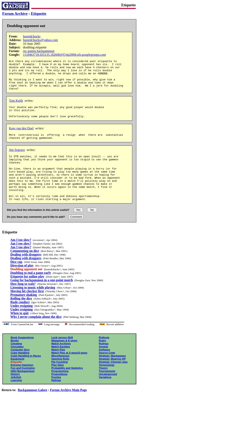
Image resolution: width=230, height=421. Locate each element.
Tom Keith (16, 106)
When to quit (19, 332)
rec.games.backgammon (38, 51)
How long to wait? (23, 302)
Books (15, 359)
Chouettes (17, 365)
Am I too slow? (20, 258)
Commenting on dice (24, 269)
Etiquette (38, 13)
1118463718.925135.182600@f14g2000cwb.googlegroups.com (64, 54)
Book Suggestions (22, 356)
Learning (16, 399)
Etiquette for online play (27, 295)
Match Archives (61, 362)
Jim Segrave (17, 159)
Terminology (106, 383)
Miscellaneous (60, 374)
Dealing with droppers (25, 273)
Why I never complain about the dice (36, 335)
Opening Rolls (60, 377)
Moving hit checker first (27, 310)
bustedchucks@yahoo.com (40, 40)
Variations (105, 396)
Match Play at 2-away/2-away (69, 371)
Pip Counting (59, 380)
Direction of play (22, 284)
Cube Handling (20, 371)
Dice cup (16, 280)
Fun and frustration (23, 386)
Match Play (58, 368)
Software (104, 368)
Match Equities (60, 365)
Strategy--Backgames (112, 374)
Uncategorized (108, 393)
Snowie (103, 365)
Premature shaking (23, 313)
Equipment (17, 377)
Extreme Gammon (22, 383)
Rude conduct (20, 321)
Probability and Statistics (67, 386)
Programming (60, 389)
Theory (103, 386)
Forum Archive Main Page (68, 409)
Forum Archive (15, 13)
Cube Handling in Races (26, 374)
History (15, 393)
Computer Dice (20, 368)
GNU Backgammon (23, 389)
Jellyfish (16, 396)
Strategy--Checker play (113, 380)
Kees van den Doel (21, 137)
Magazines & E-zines (64, 359)
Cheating (16, 362)
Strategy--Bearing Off (112, 377)
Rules (102, 359)
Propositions (59, 393)
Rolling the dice (21, 317)
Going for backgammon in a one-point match (41, 299)
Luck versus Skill (62, 356)
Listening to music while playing (32, 306)
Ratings (56, 399)
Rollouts (104, 356)
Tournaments (107, 389)
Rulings (103, 362)
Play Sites (57, 383)
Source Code (107, 371)
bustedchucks (31, 36)
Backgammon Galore (32, 409)
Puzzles (56, 396)
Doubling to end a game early (30, 291)
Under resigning (21, 324)
